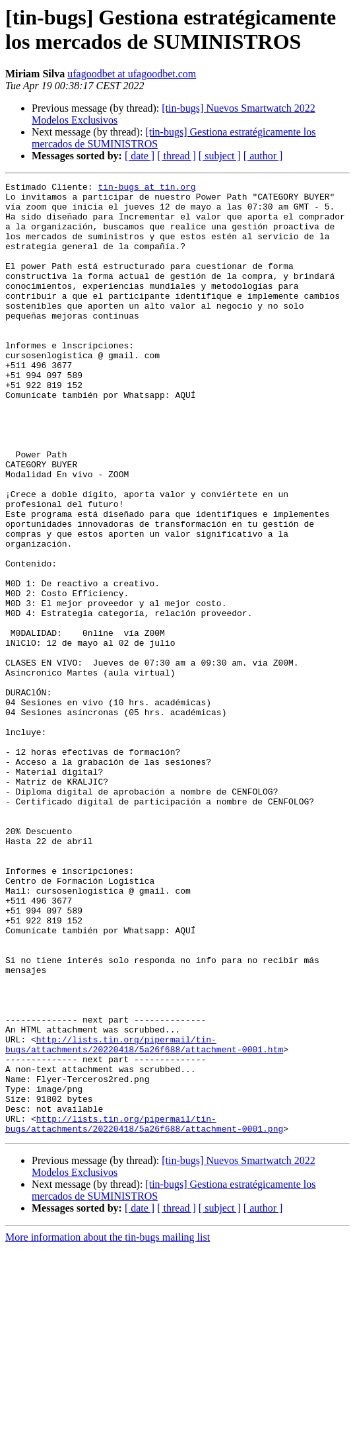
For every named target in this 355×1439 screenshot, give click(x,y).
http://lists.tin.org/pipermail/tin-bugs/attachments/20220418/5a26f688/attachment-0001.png (144, 1313)
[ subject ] (220, 155)
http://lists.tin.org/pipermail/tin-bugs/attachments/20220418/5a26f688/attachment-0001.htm (144, 1217)
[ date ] (139, 155)
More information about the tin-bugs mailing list (107, 1427)
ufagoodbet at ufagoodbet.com (131, 73)
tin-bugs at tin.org (146, 188)
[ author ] (263, 155)
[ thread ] (176, 155)
